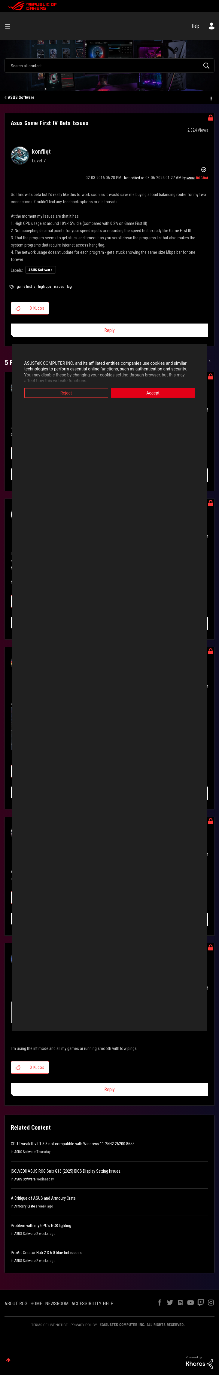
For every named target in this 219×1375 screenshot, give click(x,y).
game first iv (26, 286)
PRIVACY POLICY (84, 1325)
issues (59, 286)
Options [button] (210, 98)
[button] (18, 308)
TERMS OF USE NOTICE (49, 1325)
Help (195, 26)
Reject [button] (66, 392)
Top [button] (8, 1360)
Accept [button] (153, 392)
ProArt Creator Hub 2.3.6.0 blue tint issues (46, 1252)
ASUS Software (21, 97)
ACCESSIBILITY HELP (92, 1303)
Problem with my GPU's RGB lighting (41, 1225)
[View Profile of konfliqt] (41, 151)
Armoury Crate (24, 1206)
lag (69, 286)
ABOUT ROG (16, 1303)
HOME (36, 1303)
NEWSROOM (56, 1303)
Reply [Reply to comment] (109, 1089)
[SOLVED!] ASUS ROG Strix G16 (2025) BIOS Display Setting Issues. (66, 1171)
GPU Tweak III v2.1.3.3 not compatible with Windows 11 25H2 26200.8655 (73, 1143)
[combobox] (109, 65)
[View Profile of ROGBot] (202, 178)
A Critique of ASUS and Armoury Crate (43, 1198)
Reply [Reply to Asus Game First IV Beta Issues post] (109, 330)
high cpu (44, 286)
